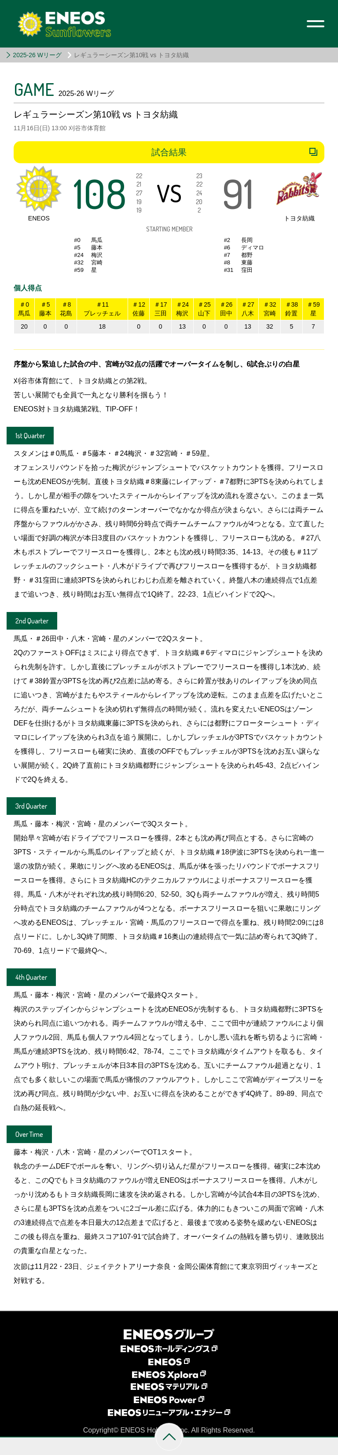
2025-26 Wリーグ (37, 55)
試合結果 (169, 152)
